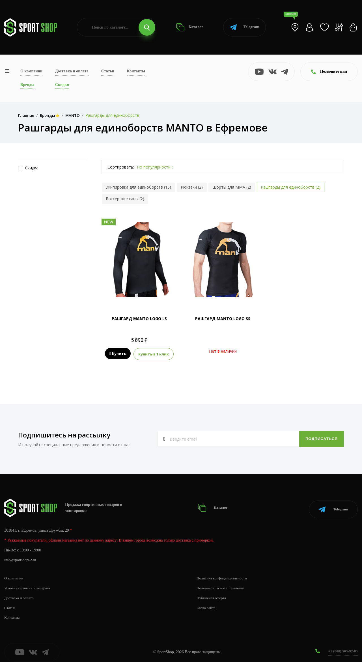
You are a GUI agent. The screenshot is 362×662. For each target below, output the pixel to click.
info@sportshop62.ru (21, 557)
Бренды (27, 85)
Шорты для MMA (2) (231, 187)
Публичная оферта (212, 594)
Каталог (189, 27)
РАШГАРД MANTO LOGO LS (139, 318)
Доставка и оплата (72, 71)
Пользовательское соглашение (222, 585)
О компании (31, 71)
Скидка (28, 168)
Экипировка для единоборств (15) (138, 187)
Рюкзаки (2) (192, 187)
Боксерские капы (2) (125, 198)
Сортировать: (120, 167)
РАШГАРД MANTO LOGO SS (222, 318)
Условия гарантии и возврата (28, 585)
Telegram (244, 27)
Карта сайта (207, 604)
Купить (117, 353)
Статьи (107, 71)
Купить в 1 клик (153, 353)
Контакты (136, 71)
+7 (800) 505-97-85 (342, 648)
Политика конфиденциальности (223, 575)
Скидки (62, 85)
